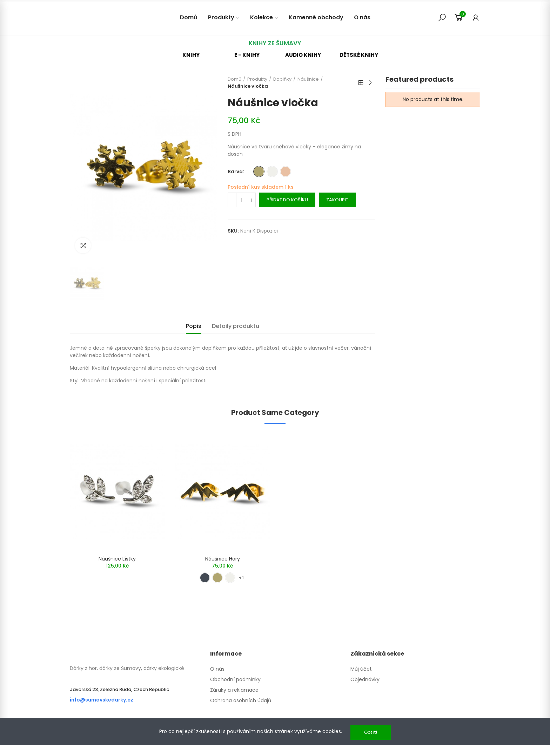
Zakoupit (337, 199)
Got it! (370, 732)
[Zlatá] (258, 171)
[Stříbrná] (272, 171)
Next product (369, 82)
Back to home (360, 82)
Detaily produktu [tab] (235, 326)
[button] (191, 55)
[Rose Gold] (285, 171)
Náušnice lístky (117, 558)
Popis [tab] (193, 326)
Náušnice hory (222, 558)
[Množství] (242, 200)
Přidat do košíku (287, 199)
